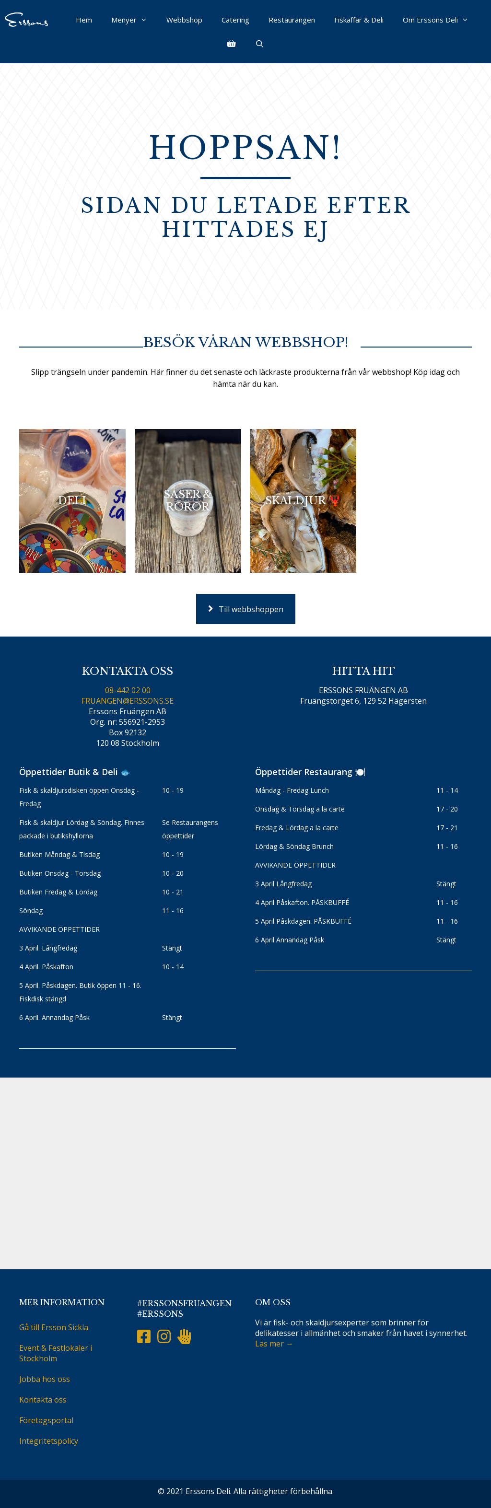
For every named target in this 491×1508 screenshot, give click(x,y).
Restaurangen (292, 19)
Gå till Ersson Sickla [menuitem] (53, 1327)
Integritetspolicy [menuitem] (48, 1441)
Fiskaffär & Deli (359, 19)
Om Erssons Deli (440, 20)
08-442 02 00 (128, 690)
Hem (84, 19)
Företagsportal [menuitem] (46, 1420)
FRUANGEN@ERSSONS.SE (128, 701)
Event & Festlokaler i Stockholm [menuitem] (55, 1353)
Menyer (134, 20)
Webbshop (184, 19)
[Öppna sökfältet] (259, 44)
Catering (235, 19)
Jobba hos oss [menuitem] (44, 1379)
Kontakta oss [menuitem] (43, 1399)
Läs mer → (274, 1343)
